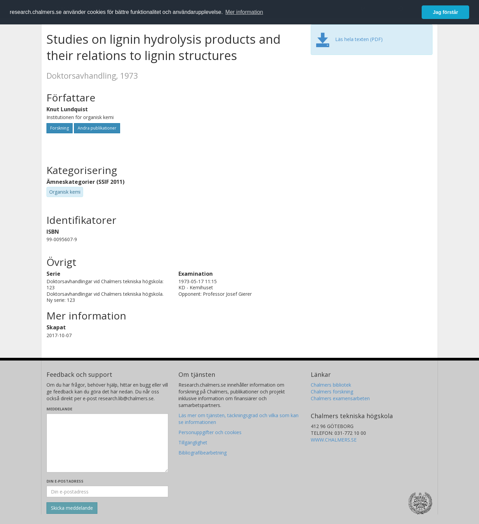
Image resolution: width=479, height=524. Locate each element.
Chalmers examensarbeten (340, 398)
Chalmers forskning (332, 391)
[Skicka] (71, 508)
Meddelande (59, 408)
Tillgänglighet (192, 442)
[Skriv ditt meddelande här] (107, 442)
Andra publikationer (97, 128)
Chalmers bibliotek (331, 385)
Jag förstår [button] (445, 12)
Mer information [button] (244, 12)
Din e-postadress (64, 481)
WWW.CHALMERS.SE (334, 439)
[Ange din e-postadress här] (107, 491)
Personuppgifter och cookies (210, 432)
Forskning (59, 128)
